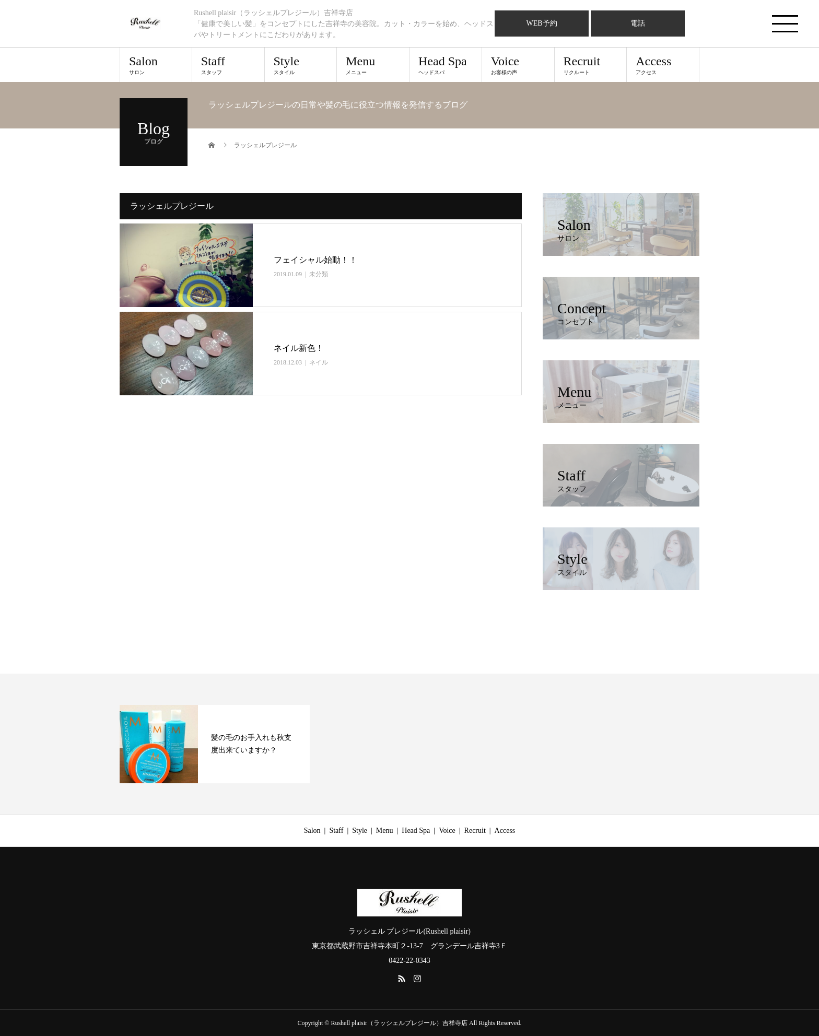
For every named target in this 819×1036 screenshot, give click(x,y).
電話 (637, 23)
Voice (518, 64)
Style (301, 64)
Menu (373, 64)
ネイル (318, 362)
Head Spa (445, 64)
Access (663, 64)
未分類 (318, 274)
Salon (156, 64)
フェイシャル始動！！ (315, 259)
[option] (215, 744)
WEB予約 (541, 23)
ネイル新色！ (299, 348)
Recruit (591, 64)
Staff (228, 64)
